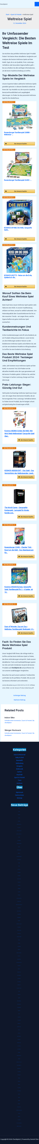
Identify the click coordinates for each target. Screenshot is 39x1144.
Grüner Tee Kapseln (19, 1071)
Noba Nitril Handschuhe (19, 859)
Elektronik (19, 769)
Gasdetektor (19, 1097)
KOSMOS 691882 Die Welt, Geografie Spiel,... (18, 229)
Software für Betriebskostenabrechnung (19, 904)
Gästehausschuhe (19, 949)
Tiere (19, 780)
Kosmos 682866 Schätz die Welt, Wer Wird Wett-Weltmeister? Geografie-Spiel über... (19, 433)
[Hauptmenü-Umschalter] (37, 4)
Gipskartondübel (19, 994)
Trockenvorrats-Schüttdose (19, 975)
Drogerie (19, 766)
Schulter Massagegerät (19, 840)
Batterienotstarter (19, 965)
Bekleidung (19, 763)
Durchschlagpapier (19, 888)
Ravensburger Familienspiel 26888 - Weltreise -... (17, 134)
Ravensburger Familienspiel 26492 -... (17, 180)
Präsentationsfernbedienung (19, 824)
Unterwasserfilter (19, 1010)
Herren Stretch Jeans (19, 978)
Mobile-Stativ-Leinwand (19, 901)
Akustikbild (19, 1084)
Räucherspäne (19, 1100)
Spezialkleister (19, 1116)
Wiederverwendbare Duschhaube (19, 856)
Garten (19, 772)
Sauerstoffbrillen (19, 869)
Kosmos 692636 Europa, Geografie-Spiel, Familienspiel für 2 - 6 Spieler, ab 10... (18, 589)
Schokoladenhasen (19, 872)
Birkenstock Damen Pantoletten (19, 962)
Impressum (19, 792)
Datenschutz (19, 795)
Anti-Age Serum (19, 1081)
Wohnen (19, 783)
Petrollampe (19, 1113)
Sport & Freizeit (27, 720)
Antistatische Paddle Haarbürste (19, 843)
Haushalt (19, 774)
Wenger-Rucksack (13, 730)
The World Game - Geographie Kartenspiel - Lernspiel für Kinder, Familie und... (16, 510)
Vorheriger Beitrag (19, 695)
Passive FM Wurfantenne (19, 1036)
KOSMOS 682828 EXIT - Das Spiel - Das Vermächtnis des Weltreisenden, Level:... (19, 472)
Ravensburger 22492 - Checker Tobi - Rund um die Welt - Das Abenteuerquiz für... (18, 550)
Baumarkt (19, 760)
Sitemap (19, 798)
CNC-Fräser (19, 991)
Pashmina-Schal (19, 814)
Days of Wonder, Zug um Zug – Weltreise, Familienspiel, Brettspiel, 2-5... (19, 628)
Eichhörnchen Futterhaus (19, 930)
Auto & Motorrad (19, 754)
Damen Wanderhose (19, 1068)
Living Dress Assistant (19, 946)
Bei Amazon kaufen (20, 143)
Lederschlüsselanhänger (19, 1007)
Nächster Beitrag (19, 700)
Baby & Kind (19, 757)
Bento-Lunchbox (19, 827)
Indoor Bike (10, 717)
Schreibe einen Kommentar (13, 720)
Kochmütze (19, 811)
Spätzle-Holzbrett (19, 1023)
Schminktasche (19, 1052)
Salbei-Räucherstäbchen (19, 917)
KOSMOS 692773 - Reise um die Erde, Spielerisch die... (18, 276)
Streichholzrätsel (19, 885)
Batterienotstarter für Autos (19, 1055)
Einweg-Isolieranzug (19, 933)
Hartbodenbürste (19, 1039)
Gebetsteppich (19, 920)
